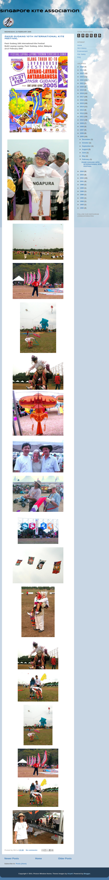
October (85, 143)
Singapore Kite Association (39, 11)
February (86, 159)
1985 (82, 198)
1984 (82, 201)
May (84, 156)
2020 (82, 87)
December (86, 139)
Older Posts (65, 858)
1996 (82, 185)
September (86, 146)
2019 (82, 90)
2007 (82, 130)
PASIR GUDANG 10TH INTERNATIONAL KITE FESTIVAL (92, 164)
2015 (82, 103)
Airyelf (70, 874)
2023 (82, 77)
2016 (82, 100)
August (85, 149)
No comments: (32, 850)
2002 (82, 178)
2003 (82, 175)
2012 (82, 113)
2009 (82, 123)
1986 (82, 195)
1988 (82, 191)
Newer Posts (11, 858)
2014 (82, 106)
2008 (82, 126)
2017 (82, 97)
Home (38, 858)
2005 (82, 136)
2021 (82, 83)
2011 (82, 116)
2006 (82, 133)
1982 (82, 208)
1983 (82, 205)
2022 (82, 80)
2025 (82, 70)
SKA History (81, 48)
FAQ (79, 57)
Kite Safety (81, 54)
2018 (82, 93)
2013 (82, 110)
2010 (82, 120)
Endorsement (82, 51)
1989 (82, 188)
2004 (82, 171)
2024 (82, 73)
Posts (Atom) (21, 864)
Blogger (87, 874)
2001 (82, 181)
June (84, 153)
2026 (82, 67)
